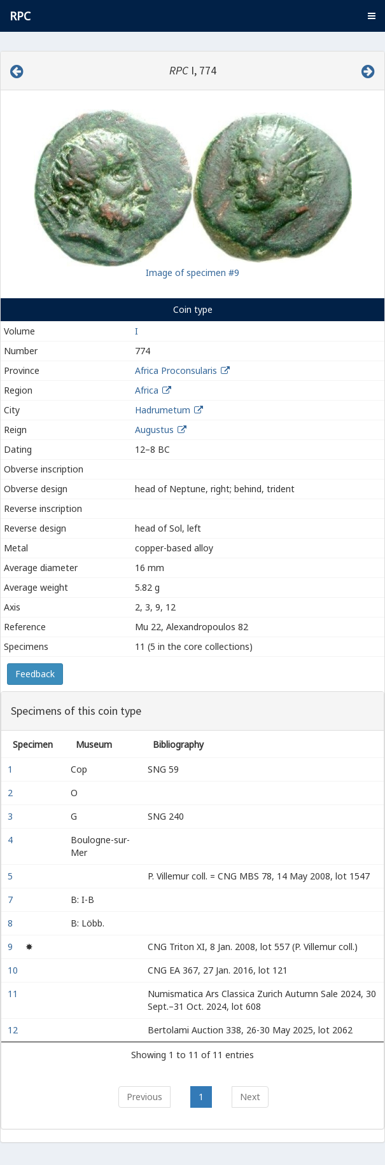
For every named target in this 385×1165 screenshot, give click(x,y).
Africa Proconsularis (176, 370)
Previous (144, 1097)
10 (14, 970)
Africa (146, 390)
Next (250, 1097)
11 (14, 994)
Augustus (154, 430)
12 (14, 1030)
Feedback (35, 674)
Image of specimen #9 (192, 272)
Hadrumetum (162, 410)
